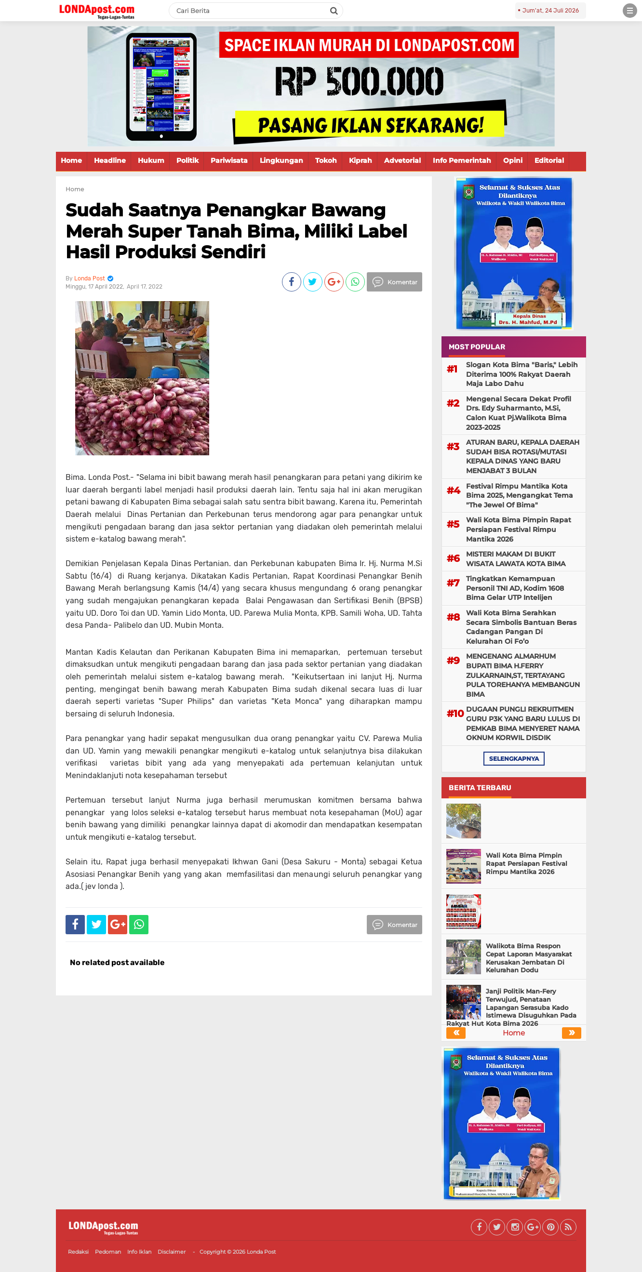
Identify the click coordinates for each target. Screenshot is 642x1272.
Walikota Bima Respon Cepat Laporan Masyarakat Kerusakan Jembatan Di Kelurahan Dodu (529, 958)
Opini (512, 160)
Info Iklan (139, 1251)
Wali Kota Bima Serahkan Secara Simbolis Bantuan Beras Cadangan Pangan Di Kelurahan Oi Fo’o (521, 627)
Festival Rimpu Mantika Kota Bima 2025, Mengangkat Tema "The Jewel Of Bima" (519, 495)
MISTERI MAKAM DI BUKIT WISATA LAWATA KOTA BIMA (515, 559)
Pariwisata (229, 160)
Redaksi (78, 1251)
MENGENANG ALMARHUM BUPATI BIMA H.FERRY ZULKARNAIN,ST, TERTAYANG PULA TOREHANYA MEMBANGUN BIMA (523, 675)
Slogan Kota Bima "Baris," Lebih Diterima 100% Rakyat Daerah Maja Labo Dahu (522, 374)
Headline (110, 160)
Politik (187, 160)
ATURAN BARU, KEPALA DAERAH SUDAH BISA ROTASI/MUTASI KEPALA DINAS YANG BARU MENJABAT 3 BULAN (522, 456)
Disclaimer (172, 1251)
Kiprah (360, 160)
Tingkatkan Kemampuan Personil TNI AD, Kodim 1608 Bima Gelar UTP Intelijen (515, 588)
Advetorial (402, 160)
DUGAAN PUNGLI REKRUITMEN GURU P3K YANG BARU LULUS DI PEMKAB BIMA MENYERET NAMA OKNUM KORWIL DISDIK (523, 723)
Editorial (549, 160)
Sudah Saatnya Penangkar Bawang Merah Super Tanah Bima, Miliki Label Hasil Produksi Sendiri (236, 230)
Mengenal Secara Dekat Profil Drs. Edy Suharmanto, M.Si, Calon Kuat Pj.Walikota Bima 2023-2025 (518, 413)
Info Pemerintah (462, 160)
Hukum (151, 160)
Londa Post (261, 1251)
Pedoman (108, 1251)
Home (71, 160)
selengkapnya (514, 758)
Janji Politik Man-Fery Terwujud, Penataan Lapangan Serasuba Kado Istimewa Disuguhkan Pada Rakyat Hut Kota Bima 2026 (511, 1007)
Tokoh (326, 160)
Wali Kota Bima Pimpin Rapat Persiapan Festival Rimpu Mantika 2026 (518, 529)
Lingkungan (281, 160)
